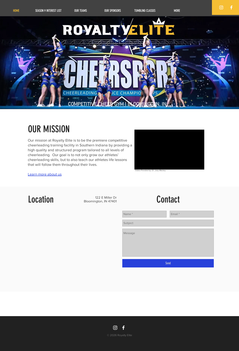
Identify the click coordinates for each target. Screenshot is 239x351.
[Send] (168, 263)
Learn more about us (45, 174)
